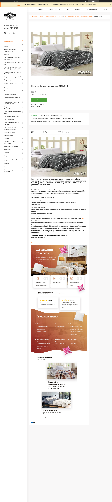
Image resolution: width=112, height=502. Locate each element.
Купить (39, 100)
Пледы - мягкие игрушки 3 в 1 (12, 77)
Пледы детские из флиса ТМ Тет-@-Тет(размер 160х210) (12, 68)
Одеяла (6, 138)
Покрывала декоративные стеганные (11, 123)
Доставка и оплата (91, 9)
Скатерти (6, 88)
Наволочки (7, 149)
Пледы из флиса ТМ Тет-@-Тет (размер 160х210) (78, 16)
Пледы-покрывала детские (12, 80)
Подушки (6, 152)
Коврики (6, 163)
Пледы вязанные (9, 119)
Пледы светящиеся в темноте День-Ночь (12, 73)
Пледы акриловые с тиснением (10, 107)
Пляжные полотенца (10, 167)
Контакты (77, 9)
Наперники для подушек (11, 146)
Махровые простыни (10, 94)
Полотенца (7, 91)
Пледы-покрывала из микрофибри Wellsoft (10, 128)
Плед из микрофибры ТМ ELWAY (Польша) (11, 103)
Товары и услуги (8, 41)
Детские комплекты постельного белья (10, 50)
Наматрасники (8, 135)
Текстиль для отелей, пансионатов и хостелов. (11, 84)
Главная (40, 9)
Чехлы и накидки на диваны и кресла (12, 159)
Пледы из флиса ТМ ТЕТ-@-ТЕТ (12, 63)
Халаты (6, 54)
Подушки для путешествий (12, 156)
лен (83, 218)
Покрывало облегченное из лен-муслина (12, 98)
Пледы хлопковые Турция (11, 116)
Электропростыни (9, 132)
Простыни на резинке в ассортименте (11, 142)
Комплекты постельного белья (11, 45)
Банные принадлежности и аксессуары (12, 170)
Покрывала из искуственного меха (12, 112)
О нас (67, 9)
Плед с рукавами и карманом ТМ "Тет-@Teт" (12, 58)
